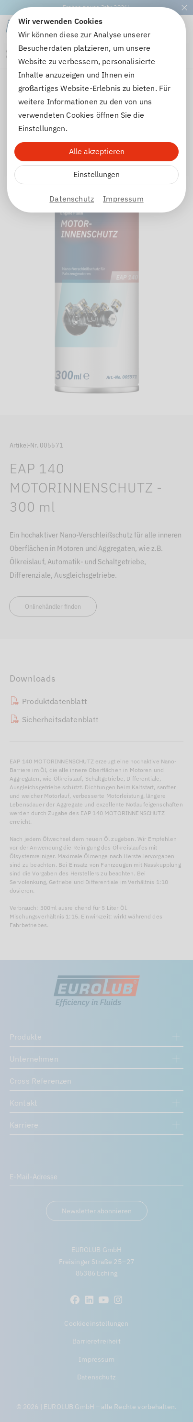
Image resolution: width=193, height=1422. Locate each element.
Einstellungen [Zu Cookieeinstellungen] (96, 174)
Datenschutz (71, 198)
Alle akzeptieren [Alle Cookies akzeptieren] (97, 151)
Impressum (123, 198)
